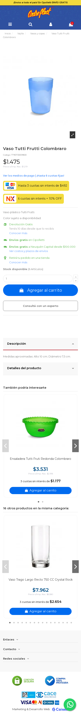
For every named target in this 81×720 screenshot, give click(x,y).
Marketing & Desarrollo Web (31, 709)
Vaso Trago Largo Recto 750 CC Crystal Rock (41, 579)
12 (55, 623)
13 (59, 623)
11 (51, 623)
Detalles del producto (40, 368)
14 (63, 623)
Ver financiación (33, 176)
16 (71, 623)
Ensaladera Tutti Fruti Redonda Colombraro (40, 459)
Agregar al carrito (40, 290)
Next (75, 445)
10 (47, 623)
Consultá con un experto (40, 305)
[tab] (40, 344)
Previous (5, 445)
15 (67, 623)
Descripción (40, 344)
